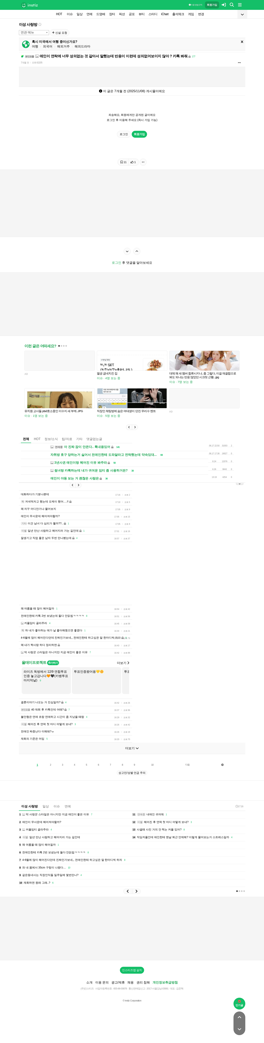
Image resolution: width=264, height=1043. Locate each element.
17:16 (239, 806)
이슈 (70, 14)
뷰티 (142, 14)
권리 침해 (143, 982)
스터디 (152, 14)
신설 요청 (59, 32)
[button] (129, 427)
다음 (187, 764)
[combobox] (34, 32)
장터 (112, 14)
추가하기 (53, 662)
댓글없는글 (94, 439)
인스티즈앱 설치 (132, 970)
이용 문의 (102, 982)
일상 (79, 14)
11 (124, 162)
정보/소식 (51, 439)
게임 (191, 14)
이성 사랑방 (28, 24)
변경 (201, 14)
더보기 (123, 663)
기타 (79, 439)
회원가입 (212, 4)
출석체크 (178, 14)
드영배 (100, 14)
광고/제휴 (118, 982)
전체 (26, 439)
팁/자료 (67, 439)
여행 (35, 46)
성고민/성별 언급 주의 (132, 772)
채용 (130, 982)
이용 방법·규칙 (195, 5)
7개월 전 (25, 62)
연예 (89, 14)
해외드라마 (82, 46)
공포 (132, 14)
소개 (89, 982)
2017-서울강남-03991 (158, 988)
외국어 (47, 46)
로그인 (124, 134)
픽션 (122, 14)
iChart (165, 14)
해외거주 (63, 46)
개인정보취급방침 (165, 982)
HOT (59, 14)
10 (152, 764)
